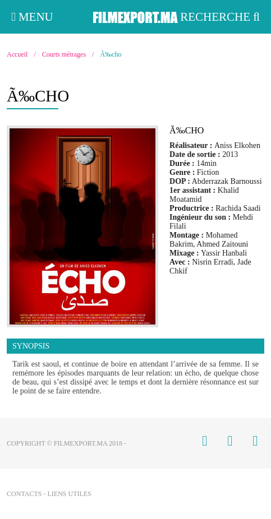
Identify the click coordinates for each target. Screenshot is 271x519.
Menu (32, 17)
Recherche (220, 17)
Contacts (24, 494)
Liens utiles (69, 494)
